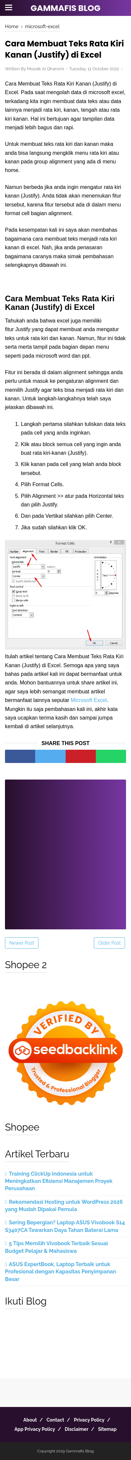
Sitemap (107, 1429)
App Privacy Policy (34, 1429)
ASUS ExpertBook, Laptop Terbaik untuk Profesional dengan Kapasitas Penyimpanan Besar (60, 1271)
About (30, 1420)
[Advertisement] (65, 850)
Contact (55, 1420)
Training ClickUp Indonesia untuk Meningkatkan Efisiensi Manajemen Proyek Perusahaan (58, 1181)
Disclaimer (76, 1429)
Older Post (109, 943)
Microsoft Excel (88, 700)
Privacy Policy (89, 1420)
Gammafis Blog (65, 8)
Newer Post (21, 943)
